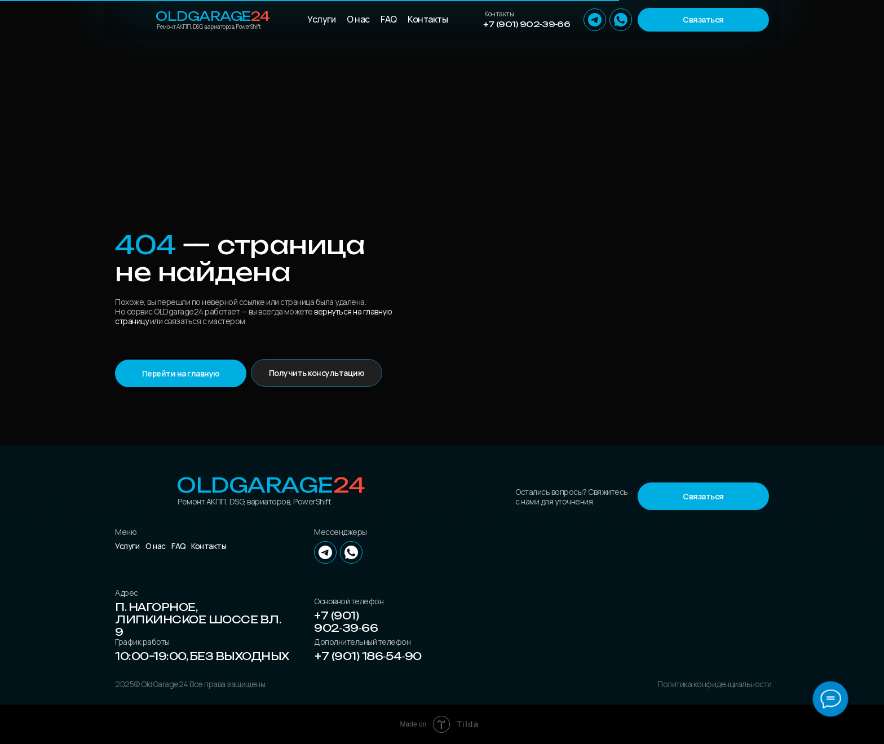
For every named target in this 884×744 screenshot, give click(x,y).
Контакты (428, 19)
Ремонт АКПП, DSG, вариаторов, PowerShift (208, 26)
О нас (358, 19)
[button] (703, 20)
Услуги (321, 19)
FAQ (389, 19)
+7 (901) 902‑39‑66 (526, 24)
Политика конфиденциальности (714, 684)
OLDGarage (213, 16)
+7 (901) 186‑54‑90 (368, 656)
